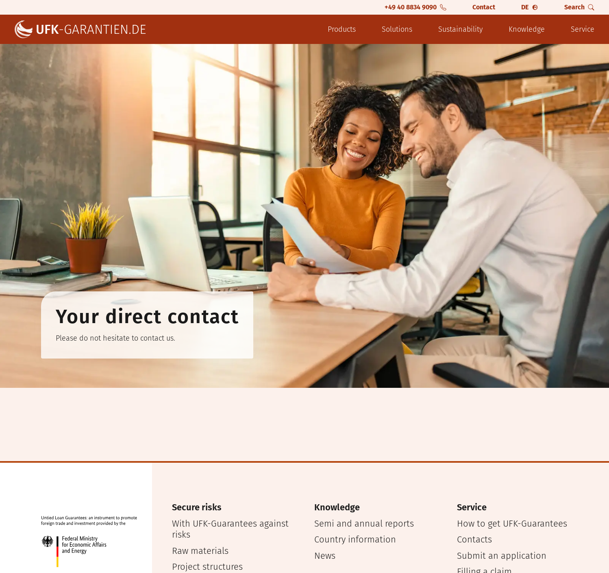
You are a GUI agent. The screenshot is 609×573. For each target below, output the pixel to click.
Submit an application (501, 555)
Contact (483, 7)
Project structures (207, 566)
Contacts (474, 539)
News (324, 555)
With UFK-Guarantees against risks (230, 529)
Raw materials (200, 550)
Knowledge (527, 29)
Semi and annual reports (364, 523)
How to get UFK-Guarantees (512, 523)
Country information (355, 539)
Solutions (397, 29)
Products (342, 29)
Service (582, 29)
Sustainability (460, 29)
